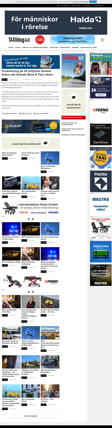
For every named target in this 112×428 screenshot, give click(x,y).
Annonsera (75, 47)
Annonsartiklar (65, 47)
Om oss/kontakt (86, 5)
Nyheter (10, 47)
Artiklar (18, 47)
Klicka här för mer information (80, 1)
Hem (58, 5)
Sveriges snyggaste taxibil (88, 47)
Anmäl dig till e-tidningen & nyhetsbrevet (35, 47)
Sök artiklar (65, 5)
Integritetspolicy (98, 5)
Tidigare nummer (75, 5)
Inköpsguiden (54, 47)
